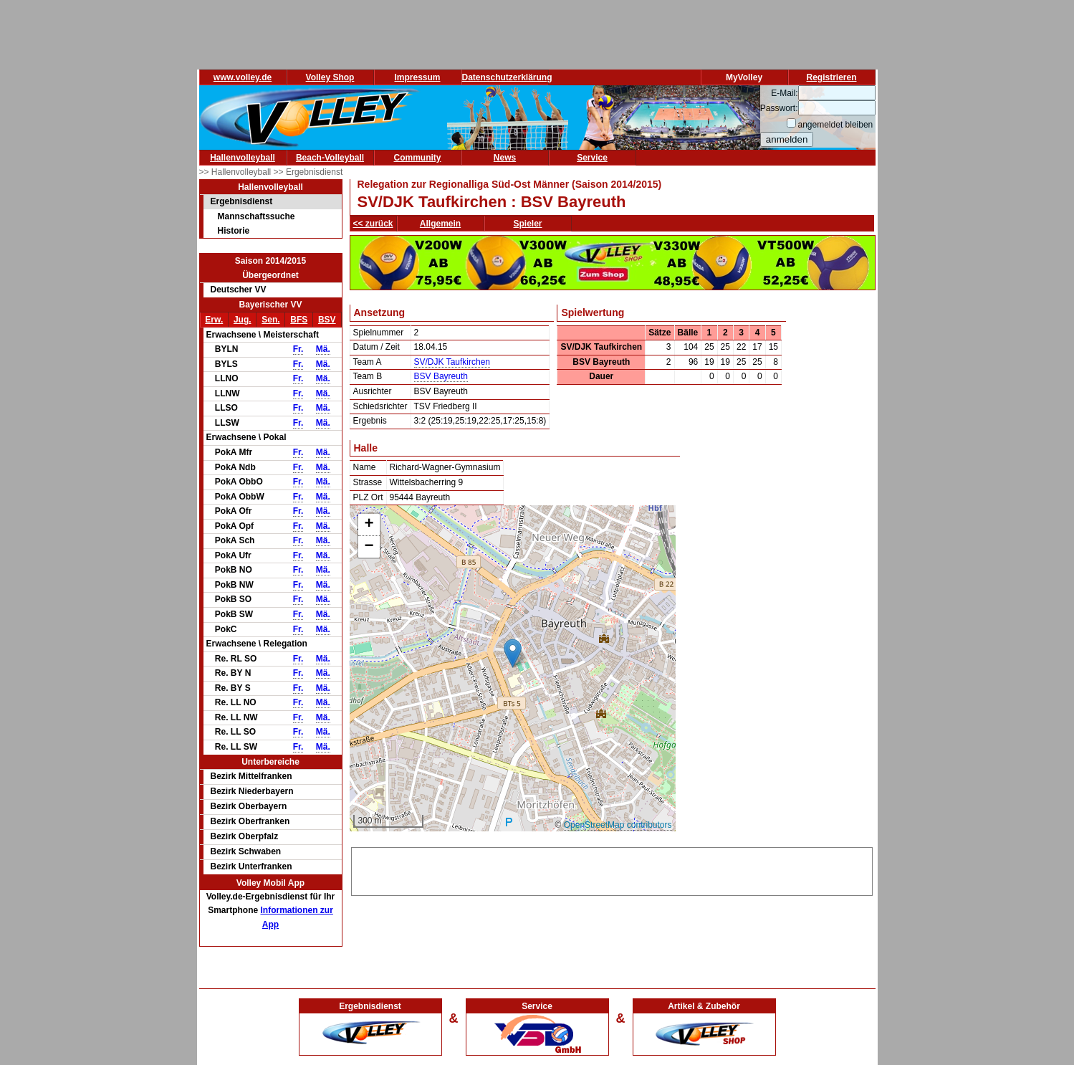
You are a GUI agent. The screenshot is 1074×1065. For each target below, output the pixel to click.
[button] (513, 653)
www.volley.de (243, 77)
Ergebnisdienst (242, 201)
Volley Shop (330, 77)
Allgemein (440, 224)
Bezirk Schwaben (246, 851)
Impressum (417, 77)
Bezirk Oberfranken (250, 821)
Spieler (528, 224)
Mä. (323, 349)
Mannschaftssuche (256, 216)
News (505, 158)
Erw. (214, 320)
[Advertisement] (612, 869)
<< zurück (373, 224)
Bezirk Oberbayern (249, 806)
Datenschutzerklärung (507, 77)
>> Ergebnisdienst (308, 172)
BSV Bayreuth (441, 376)
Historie (234, 231)
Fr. (298, 349)
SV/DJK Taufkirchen (452, 362)
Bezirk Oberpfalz (245, 836)
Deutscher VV (239, 290)
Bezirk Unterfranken (251, 866)
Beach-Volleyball (330, 158)
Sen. (270, 320)
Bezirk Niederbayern (252, 791)
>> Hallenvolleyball (236, 172)
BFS (298, 320)
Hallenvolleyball (242, 158)
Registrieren (831, 77)
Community (417, 158)
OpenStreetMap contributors (618, 825)
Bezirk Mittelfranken (251, 776)
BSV (327, 320)
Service (592, 158)
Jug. (242, 320)
